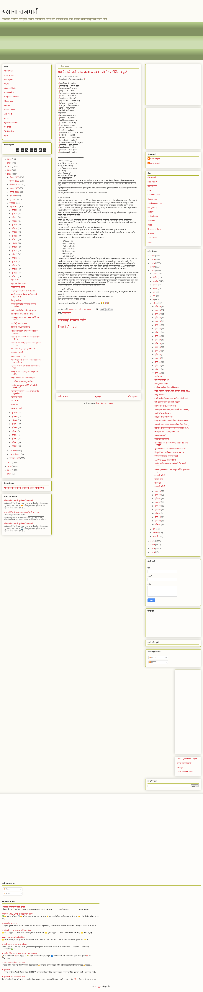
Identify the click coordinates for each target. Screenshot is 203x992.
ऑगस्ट (155, 288)
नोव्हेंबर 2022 (14, 181)
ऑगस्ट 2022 (14, 192)
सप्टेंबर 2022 (14, 188)
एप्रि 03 (15, 439)
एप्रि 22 (15, 236)
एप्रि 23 (15, 232)
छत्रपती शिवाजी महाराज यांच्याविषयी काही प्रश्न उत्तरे (22, 512)
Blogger (98, 987)
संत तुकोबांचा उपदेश (18, 287)
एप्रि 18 (15, 250)
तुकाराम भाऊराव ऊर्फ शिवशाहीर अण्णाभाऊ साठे (170, 449)
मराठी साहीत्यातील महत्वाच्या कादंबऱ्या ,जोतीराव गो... (172, 398)
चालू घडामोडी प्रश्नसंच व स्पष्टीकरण (13, 977)
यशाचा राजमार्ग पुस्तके (184, 763)
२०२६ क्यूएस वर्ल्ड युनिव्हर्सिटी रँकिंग (13, 937)
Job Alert (8, 114)
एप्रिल (155, 303)
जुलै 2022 (13, 196)
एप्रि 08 (15, 420)
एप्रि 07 (15, 424)
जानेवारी (156, 536)
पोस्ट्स (152, 658)
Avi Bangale (155, 158)
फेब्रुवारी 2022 (15, 454)
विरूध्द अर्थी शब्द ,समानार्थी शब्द (22, 314)
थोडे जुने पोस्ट (133, 396)
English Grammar (11, 97)
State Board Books (185, 772)
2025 (9, 163)
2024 (9, 166)
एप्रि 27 (15, 217)
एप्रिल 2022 (14, 207)
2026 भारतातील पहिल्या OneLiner (13, 963)
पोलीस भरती (8, 71)
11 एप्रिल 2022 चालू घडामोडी (22, 381)
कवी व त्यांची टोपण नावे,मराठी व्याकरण (24, 310)
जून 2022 (13, 199)
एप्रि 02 (15, 442)
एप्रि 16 (15, 258)
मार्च (154, 529)
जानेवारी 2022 (14, 458)
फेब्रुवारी (156, 533)
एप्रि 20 (15, 243)
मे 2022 (12, 203)
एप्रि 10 (15, 413)
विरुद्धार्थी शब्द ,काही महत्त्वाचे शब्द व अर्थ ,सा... (170, 452)
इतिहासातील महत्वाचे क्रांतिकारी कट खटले (18, 501)
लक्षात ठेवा (14, 404)
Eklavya (180, 767)
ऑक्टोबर (156, 281)
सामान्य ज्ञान (15, 401)
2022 (9, 174)
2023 (9, 170)
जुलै (154, 292)
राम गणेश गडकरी (17, 352)
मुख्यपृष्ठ (98, 396)
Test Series (9, 131)
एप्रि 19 (15, 247)
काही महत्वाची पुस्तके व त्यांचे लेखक (23, 291)
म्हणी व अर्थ (15, 280)
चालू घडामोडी (6, 970)
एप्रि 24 (15, 228)
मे (153, 299)
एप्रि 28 (15, 214)
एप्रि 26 (15, 221)
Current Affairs (10, 88)
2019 (9, 470)
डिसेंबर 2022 (14, 177)
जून (154, 296)
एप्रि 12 (15, 273)
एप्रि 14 (15, 265)
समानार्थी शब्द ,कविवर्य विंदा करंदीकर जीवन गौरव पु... (172, 424)
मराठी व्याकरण (66, 313)
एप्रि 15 (15, 262)
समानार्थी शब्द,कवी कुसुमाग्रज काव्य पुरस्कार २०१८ (172, 428)
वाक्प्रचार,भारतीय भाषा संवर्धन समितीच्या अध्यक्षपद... (172, 421)
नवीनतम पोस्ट (63, 396)
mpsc (6, 118)
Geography (9, 101)
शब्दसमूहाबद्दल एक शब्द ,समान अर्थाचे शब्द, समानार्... (172, 409)
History (7, 105)
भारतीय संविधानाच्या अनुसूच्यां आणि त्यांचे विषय (24, 488)
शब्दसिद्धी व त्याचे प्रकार (19, 323)
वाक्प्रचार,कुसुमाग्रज (18, 356)
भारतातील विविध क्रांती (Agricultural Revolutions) (19, 953)
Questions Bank (11, 122)
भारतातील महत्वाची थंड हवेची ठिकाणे (13, 907)
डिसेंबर (155, 274)
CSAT (6, 84)
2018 (9, 474)
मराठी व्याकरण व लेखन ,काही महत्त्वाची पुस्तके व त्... (172, 391)
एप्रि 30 (15, 210)
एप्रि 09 (15, 416)
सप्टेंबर (155, 285)
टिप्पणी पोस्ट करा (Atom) (104, 403)
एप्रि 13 (15, 269)
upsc (6, 135)
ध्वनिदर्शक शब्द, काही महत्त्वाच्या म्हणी (23, 349)
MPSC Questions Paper (187, 759)
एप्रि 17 (15, 254)
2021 (9, 463)
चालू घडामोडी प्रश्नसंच (9, 923)
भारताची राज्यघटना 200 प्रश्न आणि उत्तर (15, 944)
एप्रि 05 (15, 431)
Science (7, 127)
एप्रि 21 (15, 239)
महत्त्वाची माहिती (16, 397)
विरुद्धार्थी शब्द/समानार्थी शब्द (20, 327)
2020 (9, 466)
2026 (9, 159)
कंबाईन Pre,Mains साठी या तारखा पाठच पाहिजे (17, 914)
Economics (9, 92)
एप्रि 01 (15, 446)
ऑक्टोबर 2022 (15, 184)
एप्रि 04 (15, 435)
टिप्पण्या (152, 662)
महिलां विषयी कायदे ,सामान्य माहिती (23, 378)
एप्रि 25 (15, 225)
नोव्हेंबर (155, 277)
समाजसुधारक (8, 79)
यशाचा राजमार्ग (20, 11)
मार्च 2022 (13, 451)
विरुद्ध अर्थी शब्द (16, 300)
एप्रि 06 (15, 427)
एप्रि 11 (15, 276)
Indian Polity (9, 110)
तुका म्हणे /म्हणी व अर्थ (18, 283)
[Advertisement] (85, 41)
